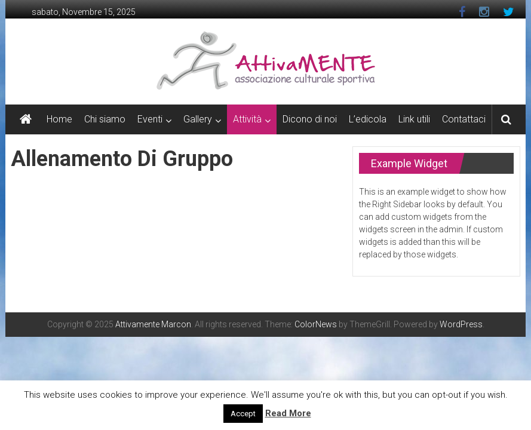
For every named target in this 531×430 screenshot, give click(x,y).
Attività (247, 119)
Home (59, 119)
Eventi (149, 119)
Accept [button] (243, 413)
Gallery (197, 119)
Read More (288, 413)
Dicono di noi (310, 119)
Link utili (414, 119)
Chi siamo (104, 119)
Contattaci (464, 119)
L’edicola (367, 119)
